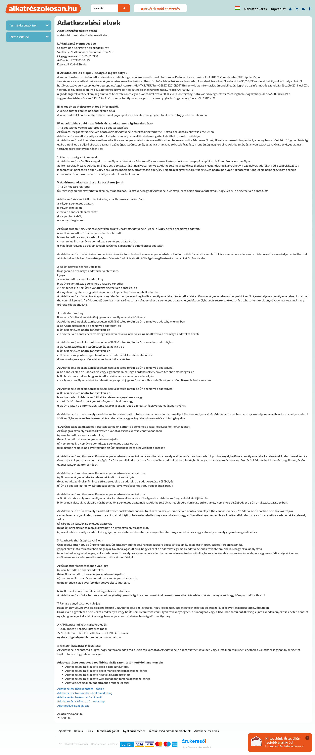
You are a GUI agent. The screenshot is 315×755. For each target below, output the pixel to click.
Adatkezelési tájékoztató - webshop (81, 701)
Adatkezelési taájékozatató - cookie (80, 688)
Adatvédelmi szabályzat (73, 705)
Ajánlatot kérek (255, 9)
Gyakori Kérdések (134, 731)
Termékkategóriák (22, 25)
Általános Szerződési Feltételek (170, 731)
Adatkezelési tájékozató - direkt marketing (84, 693)
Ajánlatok (64, 731)
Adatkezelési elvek (206, 731)
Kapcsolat (278, 9)
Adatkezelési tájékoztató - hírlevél (79, 697)
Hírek (90, 731)
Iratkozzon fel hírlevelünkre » (284, 746)
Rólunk (78, 731)
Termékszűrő (19, 37)
